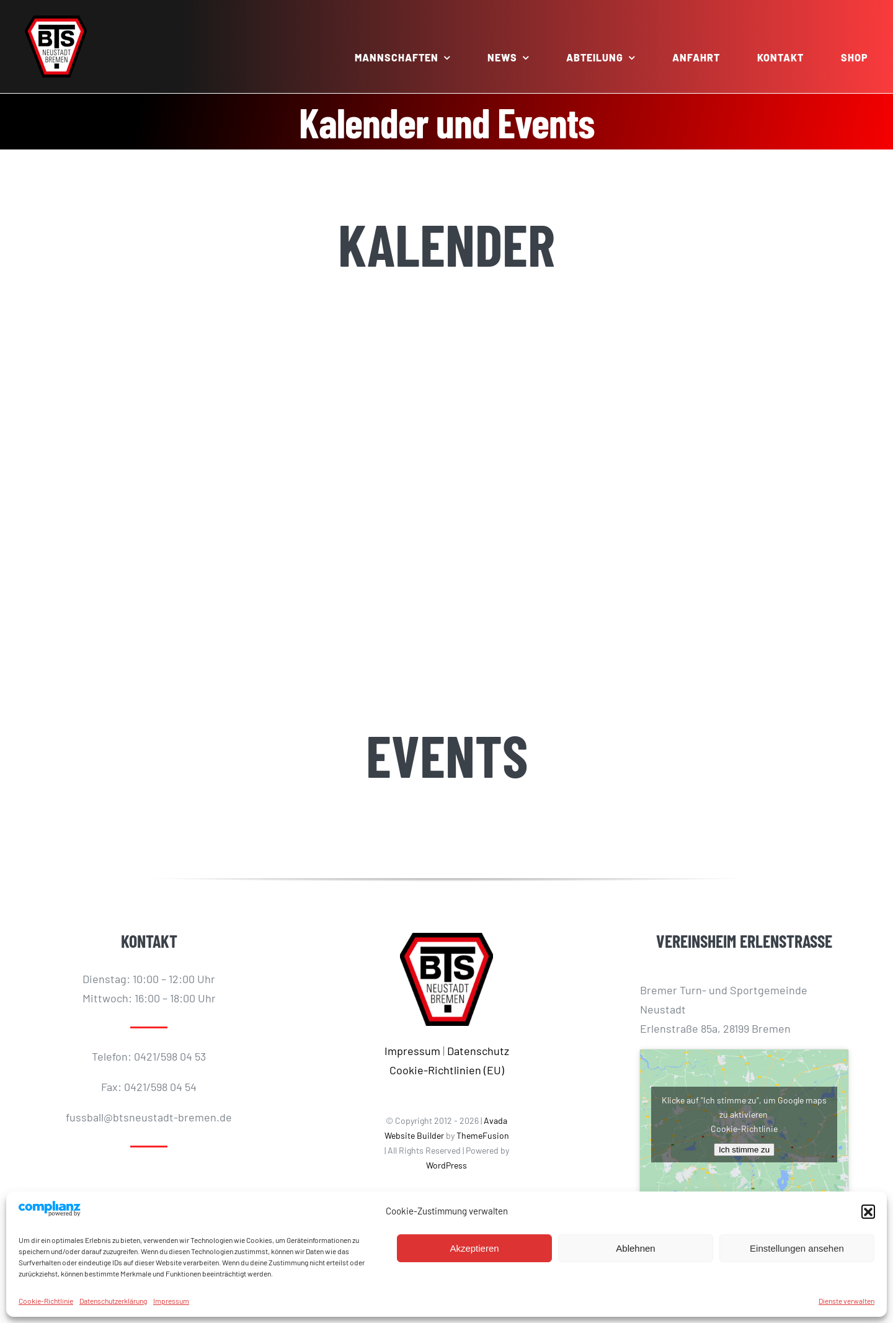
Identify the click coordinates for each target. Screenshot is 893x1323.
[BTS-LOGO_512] (56, 21)
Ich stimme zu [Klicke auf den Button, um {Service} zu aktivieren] (744, 1149)
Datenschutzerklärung (113, 1300)
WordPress (446, 1165)
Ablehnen (635, 1248)
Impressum (171, 1300)
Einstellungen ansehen (797, 1248)
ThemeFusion (482, 1135)
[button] (868, 1211)
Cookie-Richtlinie (46, 1300)
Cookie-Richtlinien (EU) (446, 1070)
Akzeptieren (474, 1248)
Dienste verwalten (846, 1300)
